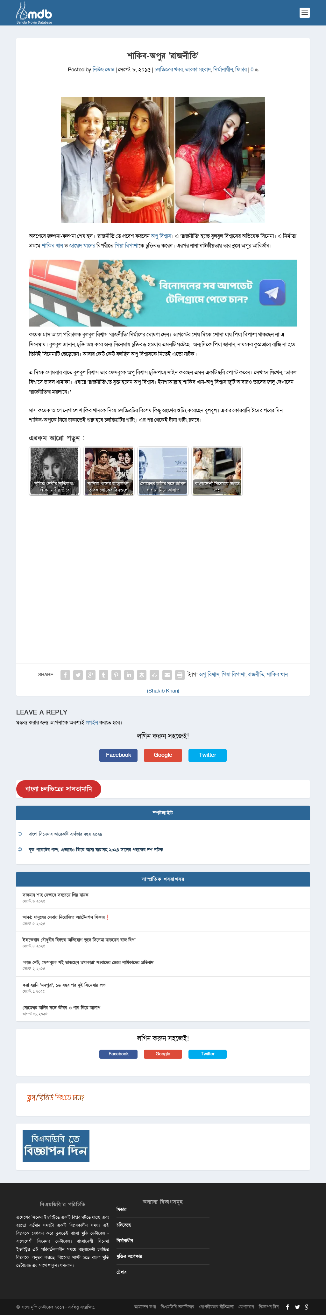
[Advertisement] (163, 547)
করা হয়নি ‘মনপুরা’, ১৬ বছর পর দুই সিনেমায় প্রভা (64, 985)
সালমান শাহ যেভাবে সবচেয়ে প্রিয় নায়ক (56, 895)
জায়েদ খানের (82, 245)
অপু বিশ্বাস (161, 236)
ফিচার (241, 69)
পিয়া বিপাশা (233, 674)
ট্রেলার (121, 1272)
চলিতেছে (124, 1225)
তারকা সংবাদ (198, 69)
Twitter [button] (207, 755)
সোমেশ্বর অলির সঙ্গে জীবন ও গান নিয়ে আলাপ (61, 1008)
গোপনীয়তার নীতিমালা (216, 1307)
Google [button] (163, 755)
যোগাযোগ (246, 1307)
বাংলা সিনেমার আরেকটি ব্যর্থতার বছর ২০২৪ (66, 834)
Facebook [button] (118, 755)
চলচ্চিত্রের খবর (168, 69)
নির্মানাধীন (223, 69)
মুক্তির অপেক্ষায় (129, 1256)
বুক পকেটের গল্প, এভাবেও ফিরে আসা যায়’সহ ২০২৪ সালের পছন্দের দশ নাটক (96, 850)
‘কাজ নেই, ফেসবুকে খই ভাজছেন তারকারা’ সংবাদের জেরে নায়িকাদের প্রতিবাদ (88, 962)
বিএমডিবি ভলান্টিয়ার (177, 1307)
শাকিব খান (52, 245)
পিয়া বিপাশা (126, 245)
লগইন (92, 722)
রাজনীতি (256, 674)
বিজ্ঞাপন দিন (269, 1307)
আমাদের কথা (145, 1307)
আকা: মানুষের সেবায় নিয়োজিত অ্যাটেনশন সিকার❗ (66, 917)
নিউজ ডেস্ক (103, 69)
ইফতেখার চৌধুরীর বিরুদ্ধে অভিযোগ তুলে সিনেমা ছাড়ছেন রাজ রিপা (79, 940)
